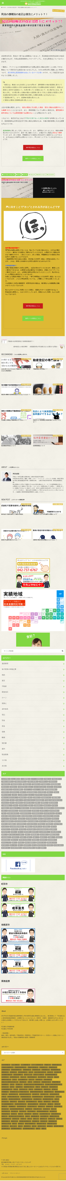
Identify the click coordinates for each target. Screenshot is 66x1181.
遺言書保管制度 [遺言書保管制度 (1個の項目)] (16, 848)
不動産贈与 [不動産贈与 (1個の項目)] (45, 785)
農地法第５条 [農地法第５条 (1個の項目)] (51, 843)
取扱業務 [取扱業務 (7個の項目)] (5, 801)
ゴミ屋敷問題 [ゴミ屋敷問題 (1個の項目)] (25, 779)
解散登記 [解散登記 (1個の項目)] (43, 838)
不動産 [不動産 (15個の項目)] (48, 779)
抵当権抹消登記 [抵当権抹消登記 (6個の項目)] (27, 816)
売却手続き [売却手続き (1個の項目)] (23, 806)
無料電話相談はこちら (33, 148)
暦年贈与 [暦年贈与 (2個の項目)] (47, 819)
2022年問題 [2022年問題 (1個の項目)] (6, 779)
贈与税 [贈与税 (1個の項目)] (21, 843)
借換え (4, 704)
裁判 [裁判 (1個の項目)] (30, 838)
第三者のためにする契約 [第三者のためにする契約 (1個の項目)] (16, 835)
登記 (3, 715)
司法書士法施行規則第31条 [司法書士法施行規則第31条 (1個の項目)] (53, 801)
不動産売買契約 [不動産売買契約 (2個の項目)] (16, 785)
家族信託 (5, 692)
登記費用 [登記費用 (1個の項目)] (53, 830)
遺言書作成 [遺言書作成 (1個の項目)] (6, 848)
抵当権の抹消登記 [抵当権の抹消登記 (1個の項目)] (14, 816)
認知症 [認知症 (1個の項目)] (59, 838)
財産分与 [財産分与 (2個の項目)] (14, 840)
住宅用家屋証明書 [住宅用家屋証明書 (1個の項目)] (51, 790)
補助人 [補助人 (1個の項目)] (36, 838)
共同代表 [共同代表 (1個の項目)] (39, 795)
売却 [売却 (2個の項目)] (16, 806)
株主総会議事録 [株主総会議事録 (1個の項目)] (33, 822)
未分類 (4, 766)
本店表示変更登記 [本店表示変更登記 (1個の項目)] (20, 822)
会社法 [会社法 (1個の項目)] (50, 787)
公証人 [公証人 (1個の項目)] (31, 795)
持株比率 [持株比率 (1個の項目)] (13, 819)
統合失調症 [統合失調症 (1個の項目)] (44, 835)
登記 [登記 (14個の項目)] (53, 827)
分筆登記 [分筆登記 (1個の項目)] (37, 798)
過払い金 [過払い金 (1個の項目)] (13, 846)
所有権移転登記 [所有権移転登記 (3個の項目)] (37, 814)
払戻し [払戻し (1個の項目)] (58, 814)
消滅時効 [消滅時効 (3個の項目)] (28, 827)
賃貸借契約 (51, 175)
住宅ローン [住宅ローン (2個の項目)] (28, 790)
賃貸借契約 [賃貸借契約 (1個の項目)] (52, 840)
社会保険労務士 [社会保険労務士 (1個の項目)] (45, 832)
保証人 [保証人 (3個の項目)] (23, 793)
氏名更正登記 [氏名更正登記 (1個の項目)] (32, 824)
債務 (19, 175)
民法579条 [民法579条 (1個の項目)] (58, 824)
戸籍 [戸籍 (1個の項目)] (4, 814)
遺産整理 (5, 664)
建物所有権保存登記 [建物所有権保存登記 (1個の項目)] (36, 809)
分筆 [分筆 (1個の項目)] (30, 798)
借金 (3, 727)
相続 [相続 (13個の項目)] (20, 832)
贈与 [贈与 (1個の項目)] (14, 843)
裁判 (3, 749)
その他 (4, 761)
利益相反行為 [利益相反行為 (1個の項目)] (46, 798)
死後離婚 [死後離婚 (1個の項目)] (12, 824)
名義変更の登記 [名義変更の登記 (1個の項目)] (29, 803)
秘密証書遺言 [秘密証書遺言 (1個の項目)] (55, 832)
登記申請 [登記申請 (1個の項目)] (22, 830)
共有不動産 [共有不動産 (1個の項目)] (48, 795)
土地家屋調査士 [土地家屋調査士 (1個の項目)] (7, 806)
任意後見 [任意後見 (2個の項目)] (13, 787)
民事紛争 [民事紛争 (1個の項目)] (49, 824)
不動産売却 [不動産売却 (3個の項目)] (53, 782)
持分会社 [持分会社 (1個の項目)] (5, 819)
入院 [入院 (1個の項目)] (14, 795)
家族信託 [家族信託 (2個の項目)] (47, 806)
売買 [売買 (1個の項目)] (31, 806)
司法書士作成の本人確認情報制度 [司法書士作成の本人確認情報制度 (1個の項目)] (34, 801)
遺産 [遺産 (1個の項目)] (20, 846)
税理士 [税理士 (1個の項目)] (4, 835)
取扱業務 (5, 755)
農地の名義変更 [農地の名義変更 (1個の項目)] (30, 843)
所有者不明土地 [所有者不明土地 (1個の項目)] (49, 814)
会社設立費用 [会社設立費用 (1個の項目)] (18, 790)
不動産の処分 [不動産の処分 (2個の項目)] (56, 779)
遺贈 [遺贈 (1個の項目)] (38, 848)
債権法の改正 (41, 175)
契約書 (25, 175)
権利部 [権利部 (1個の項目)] (4, 824)
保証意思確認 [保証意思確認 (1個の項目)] (32, 793)
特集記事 (32, 175)
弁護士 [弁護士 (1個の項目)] (4, 811)
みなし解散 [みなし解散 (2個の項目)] (15, 779)
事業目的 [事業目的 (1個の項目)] (5, 787)
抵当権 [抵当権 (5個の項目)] (4, 816)
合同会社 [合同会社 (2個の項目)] (5, 803)
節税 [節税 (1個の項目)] (27, 835)
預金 (3, 721)
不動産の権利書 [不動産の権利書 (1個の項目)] (33, 782)
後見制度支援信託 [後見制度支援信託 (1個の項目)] (25, 811)
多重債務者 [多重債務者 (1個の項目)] (38, 806)
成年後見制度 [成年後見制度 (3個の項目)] (54, 811)
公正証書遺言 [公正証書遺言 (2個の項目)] (22, 795)
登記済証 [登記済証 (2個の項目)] (14, 830)
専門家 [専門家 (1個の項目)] (54, 806)
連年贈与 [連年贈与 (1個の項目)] (5, 846)
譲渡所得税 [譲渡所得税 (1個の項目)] (6, 840)
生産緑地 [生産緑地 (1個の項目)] (46, 827)
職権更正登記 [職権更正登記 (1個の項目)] (54, 835)
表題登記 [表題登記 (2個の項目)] (15, 838)
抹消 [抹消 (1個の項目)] (57, 816)
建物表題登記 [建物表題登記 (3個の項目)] (59, 809)
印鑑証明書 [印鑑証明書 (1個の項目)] (56, 798)
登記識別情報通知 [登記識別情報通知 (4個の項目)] (42, 830)
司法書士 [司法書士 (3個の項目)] (19, 801)
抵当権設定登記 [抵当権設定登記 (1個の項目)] (48, 816)
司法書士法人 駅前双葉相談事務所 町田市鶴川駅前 (22, 1178)
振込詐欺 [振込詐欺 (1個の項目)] (21, 819)
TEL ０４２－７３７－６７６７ (11, 1165)
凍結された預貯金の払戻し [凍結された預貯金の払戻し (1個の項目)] (10, 798)
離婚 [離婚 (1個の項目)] (44, 848)
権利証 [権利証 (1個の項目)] (57, 822)
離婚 (3, 738)
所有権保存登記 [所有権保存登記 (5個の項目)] (26, 814)
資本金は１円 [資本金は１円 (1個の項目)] (6, 843)
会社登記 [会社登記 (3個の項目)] (57, 787)
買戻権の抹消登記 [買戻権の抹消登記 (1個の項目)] (25, 840)
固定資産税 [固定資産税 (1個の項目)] (53, 803)
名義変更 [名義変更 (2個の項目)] (19, 803)
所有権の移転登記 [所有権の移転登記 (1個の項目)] (13, 814)
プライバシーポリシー (15, 1174)
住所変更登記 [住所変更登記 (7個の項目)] (14, 793)
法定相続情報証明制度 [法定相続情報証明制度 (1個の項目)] (17, 827)
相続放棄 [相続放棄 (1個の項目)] (28, 832)
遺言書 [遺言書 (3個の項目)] (49, 846)
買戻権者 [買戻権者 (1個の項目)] (35, 840)
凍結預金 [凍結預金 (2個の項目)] (23, 798)
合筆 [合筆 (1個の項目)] (12, 803)
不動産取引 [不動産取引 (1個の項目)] (43, 782)
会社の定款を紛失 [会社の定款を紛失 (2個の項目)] (40, 787)
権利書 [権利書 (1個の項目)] (50, 822)
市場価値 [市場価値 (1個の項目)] (5, 809)
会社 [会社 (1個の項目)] (31, 787)
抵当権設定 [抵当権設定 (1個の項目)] (37, 816)
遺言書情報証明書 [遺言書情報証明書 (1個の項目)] (28, 848)
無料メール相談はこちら (33, 159)
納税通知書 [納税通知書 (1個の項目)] (35, 835)
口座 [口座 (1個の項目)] (12, 801)
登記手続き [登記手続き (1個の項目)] (6, 830)
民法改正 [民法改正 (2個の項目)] (5, 827)
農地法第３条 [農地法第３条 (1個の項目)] (41, 843)
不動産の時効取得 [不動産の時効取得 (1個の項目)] (20, 782)
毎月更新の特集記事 (8, 175)
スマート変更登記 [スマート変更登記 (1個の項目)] (37, 779)
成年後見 (5, 710)
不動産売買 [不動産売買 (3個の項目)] (6, 785)
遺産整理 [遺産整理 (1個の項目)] (27, 846)
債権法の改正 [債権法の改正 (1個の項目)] (6, 795)
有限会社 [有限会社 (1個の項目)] (55, 819)
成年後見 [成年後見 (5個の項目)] (35, 811)
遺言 (3, 681)
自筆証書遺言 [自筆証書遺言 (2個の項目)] (6, 838)
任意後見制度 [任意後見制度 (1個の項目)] (22, 787)
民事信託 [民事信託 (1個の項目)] (41, 824)
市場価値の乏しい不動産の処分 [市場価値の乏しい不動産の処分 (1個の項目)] (19, 809)
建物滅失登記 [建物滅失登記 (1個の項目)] (48, 809)
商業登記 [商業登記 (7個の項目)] (44, 803)
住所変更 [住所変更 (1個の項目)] (5, 793)
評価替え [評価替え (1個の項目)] (51, 838)
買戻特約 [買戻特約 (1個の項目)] (44, 840)
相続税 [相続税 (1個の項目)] (35, 832)
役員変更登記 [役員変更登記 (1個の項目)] (13, 811)
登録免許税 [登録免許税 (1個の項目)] (6, 832)
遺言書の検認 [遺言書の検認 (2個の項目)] (58, 846)
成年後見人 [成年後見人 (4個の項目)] (44, 811)
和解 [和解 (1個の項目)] (38, 803)
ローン (4, 698)
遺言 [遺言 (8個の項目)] (34, 846)
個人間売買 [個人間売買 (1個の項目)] (42, 793)
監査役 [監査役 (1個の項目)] (14, 832)
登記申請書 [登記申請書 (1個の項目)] (31, 830)
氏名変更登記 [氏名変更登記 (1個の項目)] (21, 824)
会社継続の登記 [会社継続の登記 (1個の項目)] (7, 790)
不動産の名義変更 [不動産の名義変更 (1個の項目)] (7, 782)
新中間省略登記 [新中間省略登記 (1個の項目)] (31, 819)
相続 (3, 675)
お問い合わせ (5, 1174)
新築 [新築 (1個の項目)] (40, 819)
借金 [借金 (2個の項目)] (56, 793)
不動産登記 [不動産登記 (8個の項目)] (36, 785)
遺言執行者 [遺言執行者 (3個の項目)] (42, 846)
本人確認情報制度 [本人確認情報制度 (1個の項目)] (7, 822)
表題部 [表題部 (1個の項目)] (23, 838)
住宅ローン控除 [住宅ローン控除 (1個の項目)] (39, 790)
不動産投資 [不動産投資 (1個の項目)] (27, 785)
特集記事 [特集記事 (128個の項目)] (38, 827)
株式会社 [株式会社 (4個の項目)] (43, 822)
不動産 (4, 687)
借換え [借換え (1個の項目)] (50, 793)
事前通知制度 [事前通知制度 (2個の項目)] (55, 785)
